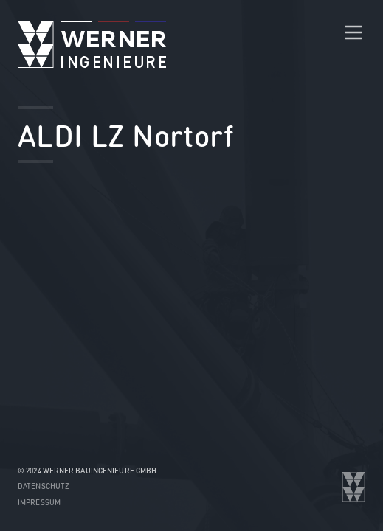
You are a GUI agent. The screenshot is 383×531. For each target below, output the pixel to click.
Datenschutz (43, 486)
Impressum (39, 502)
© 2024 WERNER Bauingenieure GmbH (87, 470)
